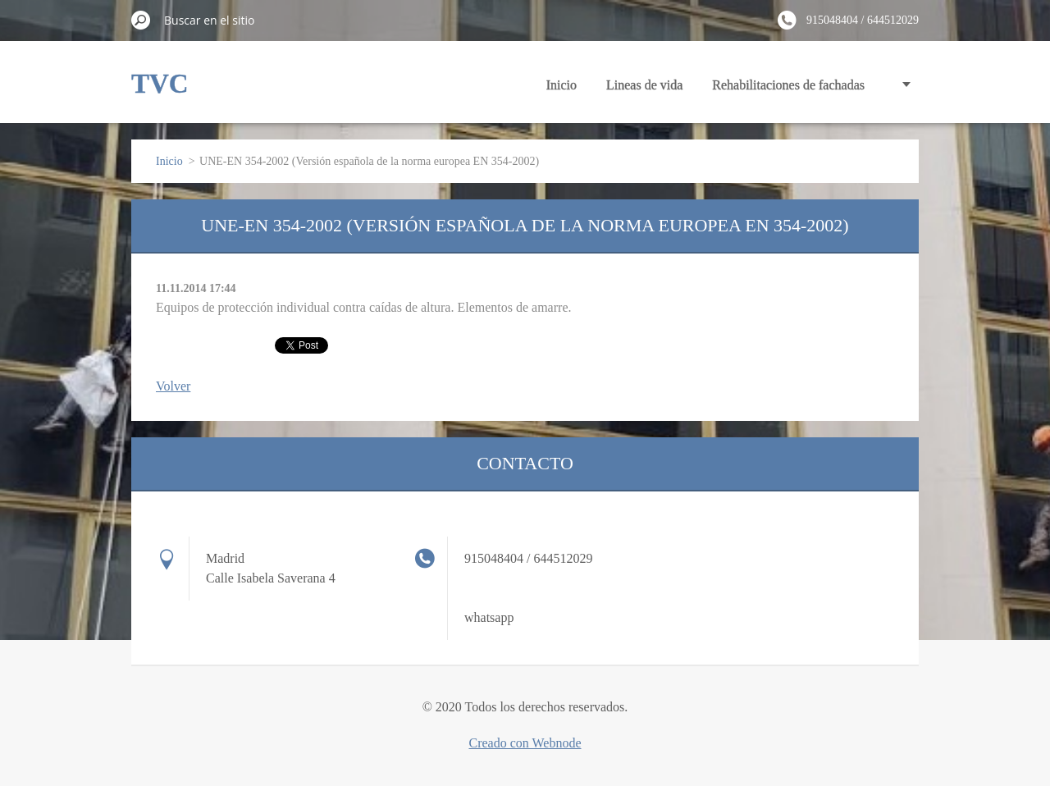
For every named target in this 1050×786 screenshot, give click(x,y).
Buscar (141, 19)
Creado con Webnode (524, 743)
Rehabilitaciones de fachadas (788, 85)
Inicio (561, 85)
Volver (173, 386)
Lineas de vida (644, 85)
